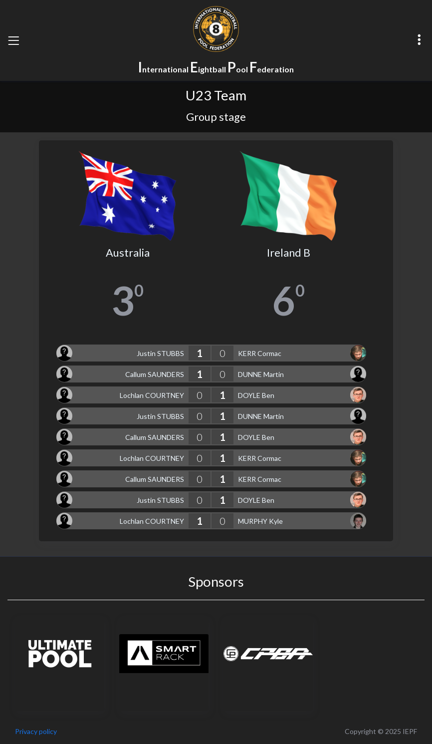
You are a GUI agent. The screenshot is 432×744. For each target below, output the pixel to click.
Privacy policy (36, 731)
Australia (128, 252)
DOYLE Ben (256, 395)
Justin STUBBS (160, 353)
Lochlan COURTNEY (152, 395)
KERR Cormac (259, 353)
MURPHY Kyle (260, 521)
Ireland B (288, 252)
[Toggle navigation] (13, 40)
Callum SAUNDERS (154, 374)
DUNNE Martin (261, 374)
